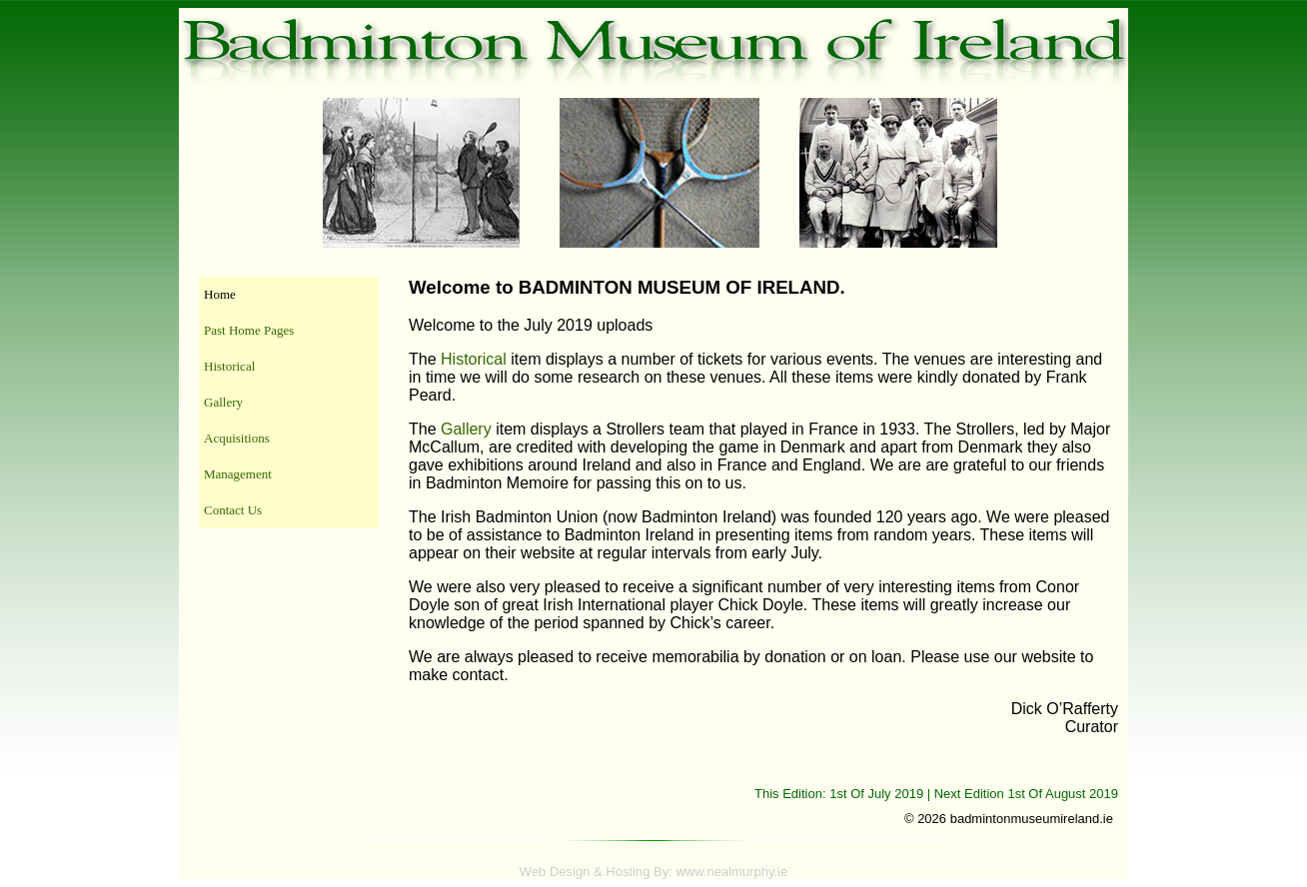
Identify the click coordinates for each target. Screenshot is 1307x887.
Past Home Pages (249, 330)
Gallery (223, 402)
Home (220, 294)
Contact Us (233, 509)
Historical (229, 366)
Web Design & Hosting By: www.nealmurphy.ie (653, 871)
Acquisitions (237, 438)
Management (238, 473)
